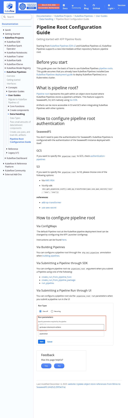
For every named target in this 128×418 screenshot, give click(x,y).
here (64, 239)
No (59, 365)
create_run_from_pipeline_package (58, 280)
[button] (111, 7)
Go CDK (73, 100)
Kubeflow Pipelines (84, 16)
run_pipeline (48, 283)
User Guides (101, 16)
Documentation (44, 16)
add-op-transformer (51, 202)
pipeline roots (106, 68)
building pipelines (50, 255)
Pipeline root (43, 93)
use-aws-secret (49, 207)
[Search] (17, 16)
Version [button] (121, 5)
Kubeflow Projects (63, 16)
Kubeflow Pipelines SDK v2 (63, 45)
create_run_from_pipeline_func (57, 277)
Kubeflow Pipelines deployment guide (55, 74)
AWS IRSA (49, 180)
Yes (46, 365)
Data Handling (46, 19)
